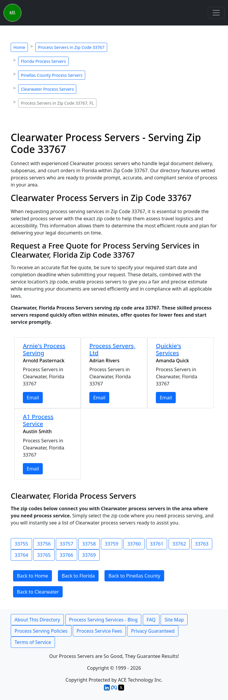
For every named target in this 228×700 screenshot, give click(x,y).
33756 (44, 543)
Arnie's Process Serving (44, 349)
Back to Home (32, 576)
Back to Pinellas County (134, 576)
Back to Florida (78, 576)
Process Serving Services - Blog (103, 619)
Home (19, 47)
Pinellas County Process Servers (51, 75)
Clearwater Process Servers (47, 89)
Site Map (174, 619)
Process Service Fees (99, 631)
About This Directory (37, 619)
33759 (111, 543)
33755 (21, 543)
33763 (202, 543)
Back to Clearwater (38, 592)
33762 (179, 543)
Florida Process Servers (43, 61)
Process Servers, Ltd (112, 349)
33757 (66, 543)
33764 (21, 555)
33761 (157, 543)
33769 (89, 555)
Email (33, 397)
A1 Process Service (38, 420)
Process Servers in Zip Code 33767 (71, 47)
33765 (44, 555)
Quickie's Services (168, 349)
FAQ (151, 619)
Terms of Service (33, 642)
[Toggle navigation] (216, 13)
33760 (134, 543)
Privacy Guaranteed (153, 631)
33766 (66, 555)
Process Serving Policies (41, 631)
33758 (89, 543)
